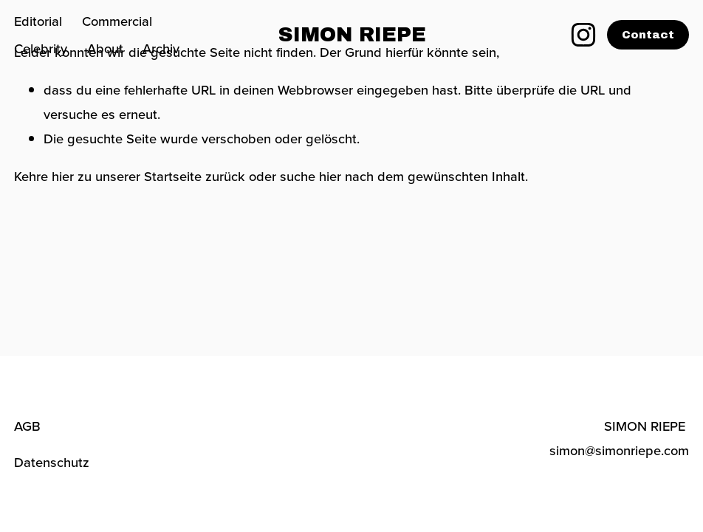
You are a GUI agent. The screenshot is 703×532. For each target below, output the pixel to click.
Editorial (38, 20)
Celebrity (40, 48)
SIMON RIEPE (352, 35)
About (105, 48)
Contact (648, 35)
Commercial (117, 20)
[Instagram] (583, 35)
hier (63, 175)
